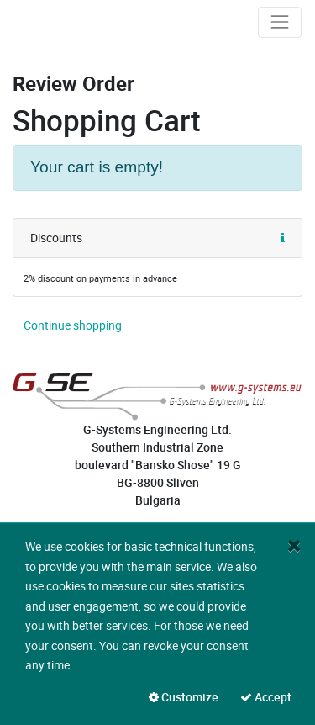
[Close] (294, 545)
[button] (283, 238)
